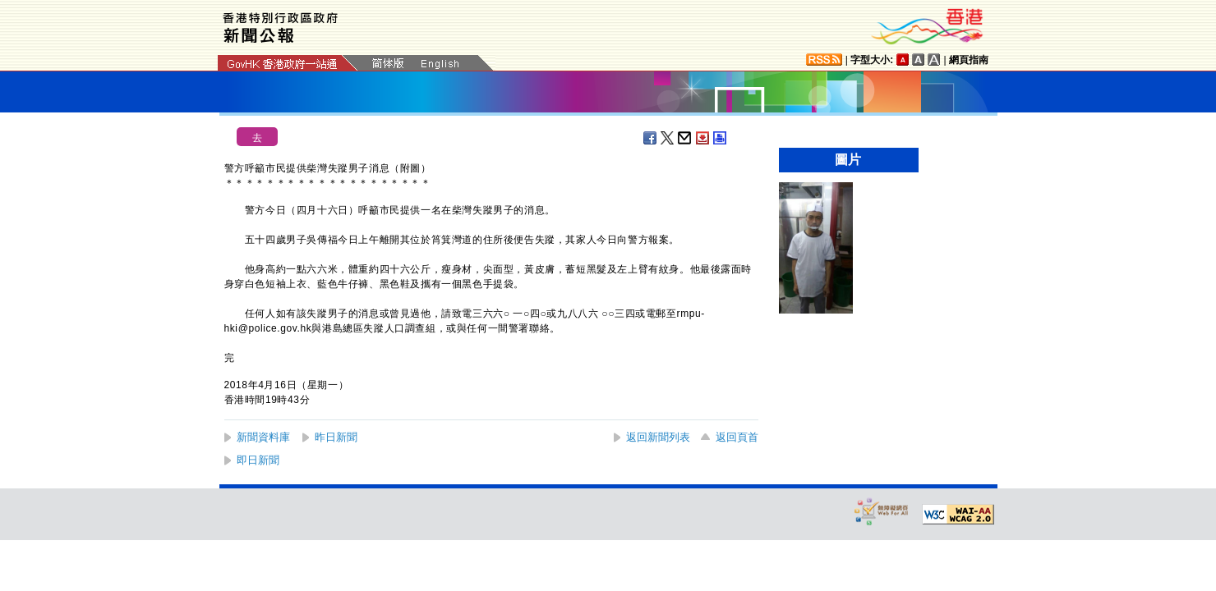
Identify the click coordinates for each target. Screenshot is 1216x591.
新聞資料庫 (263, 437)
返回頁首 (737, 437)
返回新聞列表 (658, 437)
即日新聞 (258, 460)
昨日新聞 (336, 437)
